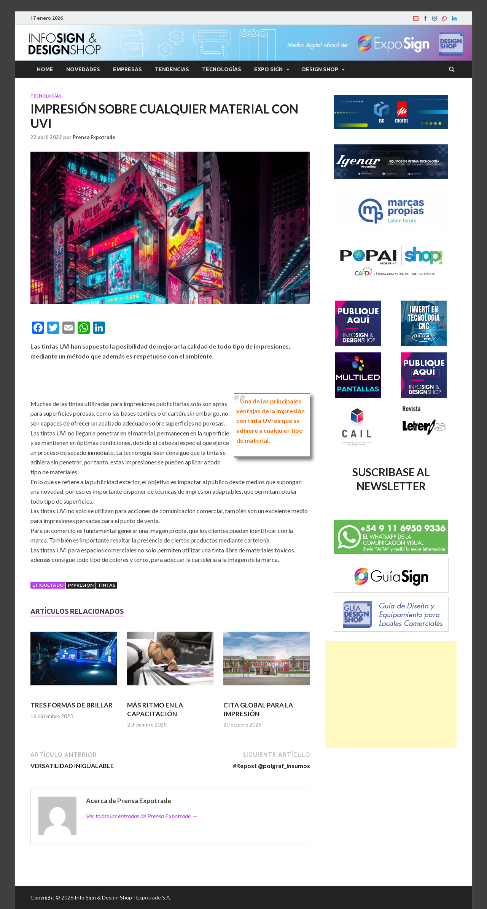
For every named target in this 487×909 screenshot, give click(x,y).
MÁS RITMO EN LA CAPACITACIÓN (155, 709)
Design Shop (320, 69)
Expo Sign (268, 69)
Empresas (127, 69)
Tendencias (172, 69)
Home (45, 69)
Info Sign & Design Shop (103, 897)
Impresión (81, 585)
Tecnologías (221, 69)
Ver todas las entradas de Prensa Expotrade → (142, 815)
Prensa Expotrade (94, 137)
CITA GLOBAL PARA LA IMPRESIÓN (258, 709)
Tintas (106, 585)
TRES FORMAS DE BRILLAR (71, 705)
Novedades (83, 69)
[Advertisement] (391, 694)
